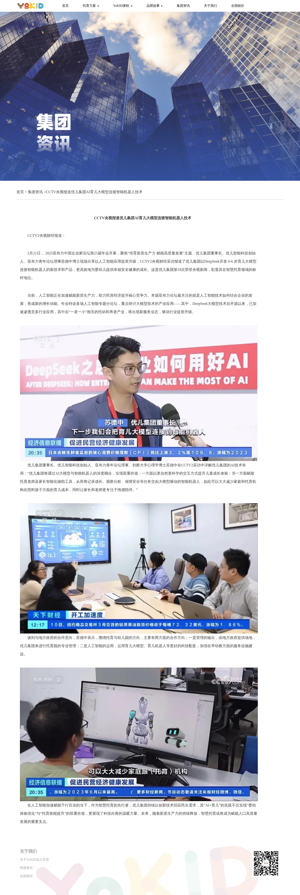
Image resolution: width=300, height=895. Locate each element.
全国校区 (237, 6)
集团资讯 (183, 6)
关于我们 (210, 6)
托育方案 (91, 6)
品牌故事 (154, 6)
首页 (65, 6)
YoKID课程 (122, 6)
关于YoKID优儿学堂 (34, 859)
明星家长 (26, 868)
